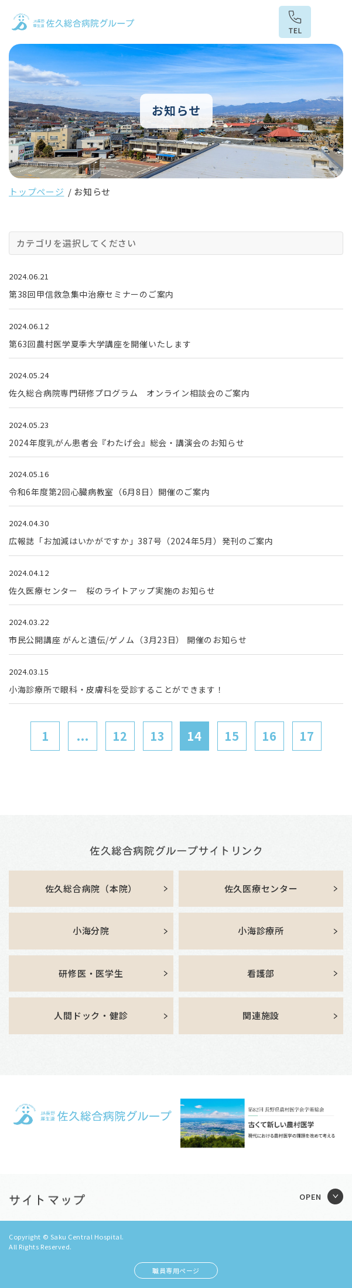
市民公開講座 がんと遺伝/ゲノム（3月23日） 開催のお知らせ (128, 639)
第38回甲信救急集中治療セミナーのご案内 (91, 294)
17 (307, 735)
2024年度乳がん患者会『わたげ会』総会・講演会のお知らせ (126, 442)
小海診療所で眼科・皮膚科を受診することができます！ (116, 689)
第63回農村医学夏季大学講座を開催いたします (100, 344)
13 (157, 735)
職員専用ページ (176, 1270)
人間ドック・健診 (91, 1015)
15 (232, 735)
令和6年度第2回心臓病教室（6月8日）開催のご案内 (109, 492)
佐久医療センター (261, 888)
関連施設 (260, 1015)
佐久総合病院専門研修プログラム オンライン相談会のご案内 (129, 393)
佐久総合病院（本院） (91, 888)
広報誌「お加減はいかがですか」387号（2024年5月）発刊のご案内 (141, 541)
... (83, 735)
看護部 (261, 973)
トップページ (36, 191)
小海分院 (91, 930)
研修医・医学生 (91, 973)
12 (120, 735)
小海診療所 (261, 930)
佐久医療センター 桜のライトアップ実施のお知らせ (112, 590)
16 (269, 735)
